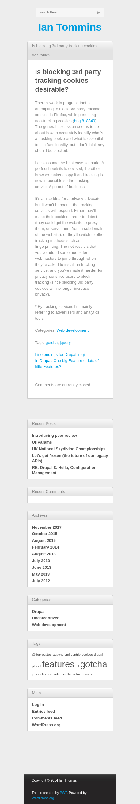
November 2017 (47, 527)
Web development (73, 330)
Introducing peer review (54, 435)
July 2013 (41, 560)
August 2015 (44, 540)
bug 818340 (84, 121)
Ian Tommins (70, 27)
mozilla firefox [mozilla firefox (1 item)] (71, 674)
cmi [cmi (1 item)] (67, 654)
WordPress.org (46, 725)
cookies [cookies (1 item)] (87, 654)
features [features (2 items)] (58, 664)
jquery (65, 342)
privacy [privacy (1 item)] (86, 674)
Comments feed (47, 718)
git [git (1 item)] (77, 666)
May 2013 (41, 574)
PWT (63, 793)
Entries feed (43, 711)
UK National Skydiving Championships (69, 449)
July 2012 (41, 581)
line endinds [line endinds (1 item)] (50, 674)
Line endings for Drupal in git (60, 354)
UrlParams (42, 442)
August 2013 (44, 554)
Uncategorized (46, 618)
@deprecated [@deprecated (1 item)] (42, 654)
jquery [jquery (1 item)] (36, 674)
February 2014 (45, 547)
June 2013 (41, 567)
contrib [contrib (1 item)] (76, 654)
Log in (38, 704)
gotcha (52, 342)
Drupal (38, 611)
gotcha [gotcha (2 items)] (93, 664)
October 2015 (44, 533)
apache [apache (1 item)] (58, 654)
